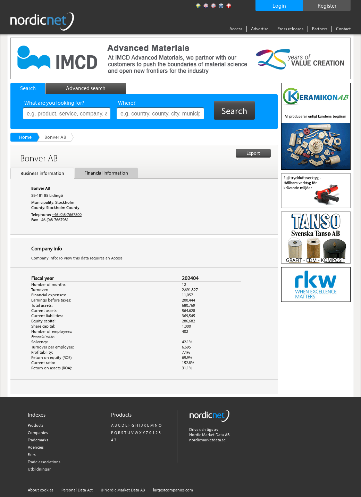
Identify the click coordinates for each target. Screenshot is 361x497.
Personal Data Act (77, 489)
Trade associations (44, 461)
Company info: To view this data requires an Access (77, 257)
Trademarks (38, 439)
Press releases (290, 28)
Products (35, 425)
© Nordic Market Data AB (123, 489)
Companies (38, 432)
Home (25, 137)
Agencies (36, 447)
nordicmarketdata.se (207, 439)
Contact (343, 28)
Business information (42, 173)
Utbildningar (39, 469)
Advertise (260, 28)
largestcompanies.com (173, 489)
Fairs (32, 454)
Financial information (106, 173)
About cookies (40, 489)
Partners (319, 28)
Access (235, 28)
